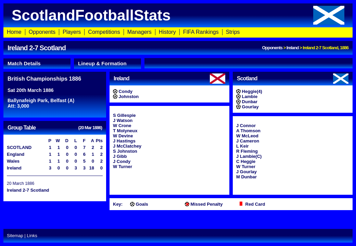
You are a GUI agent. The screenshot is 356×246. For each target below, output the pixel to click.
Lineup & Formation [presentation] (102, 63)
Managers (139, 32)
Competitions (104, 32)
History (167, 32)
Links (32, 235)
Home (14, 32)
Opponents (42, 32)
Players (72, 32)
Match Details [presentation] (24, 63)
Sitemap (15, 235)
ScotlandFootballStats (178, 15)
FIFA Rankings (201, 32)
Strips (233, 32)
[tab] (37, 63)
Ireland (293, 47)
